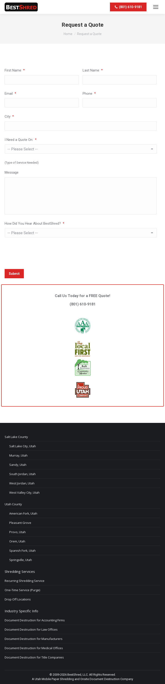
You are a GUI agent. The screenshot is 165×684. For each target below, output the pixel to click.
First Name (15, 70)
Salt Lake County (16, 437)
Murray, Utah (18, 455)
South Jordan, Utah (22, 474)
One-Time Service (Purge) (22, 590)
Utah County (13, 504)
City (9, 116)
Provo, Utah (17, 532)
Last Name (93, 70)
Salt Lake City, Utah (22, 446)
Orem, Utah (17, 541)
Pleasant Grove (20, 523)
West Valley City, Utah (24, 492)
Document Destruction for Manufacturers (33, 639)
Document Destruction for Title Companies (34, 657)
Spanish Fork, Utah (22, 550)
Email (10, 93)
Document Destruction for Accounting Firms (35, 620)
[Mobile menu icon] (155, 7)
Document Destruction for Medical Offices (34, 648)
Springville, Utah (20, 560)
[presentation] (40, 252)
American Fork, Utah (23, 513)
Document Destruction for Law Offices (31, 629)
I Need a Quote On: (21, 140)
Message (12, 172)
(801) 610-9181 (83, 312)
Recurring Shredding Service (24, 581)
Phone (89, 93)
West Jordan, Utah (21, 483)
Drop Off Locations (18, 599)
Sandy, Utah (17, 465)
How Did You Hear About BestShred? (34, 223)
